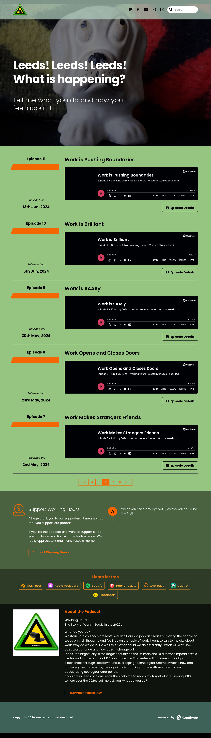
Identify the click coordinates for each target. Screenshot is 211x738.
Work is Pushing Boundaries (100, 159)
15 (99, 482)
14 (91, 482)
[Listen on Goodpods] (103, 599)
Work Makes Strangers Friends (103, 417)
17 (112, 482)
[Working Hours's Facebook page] (136, 10)
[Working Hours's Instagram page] (152, 10)
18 (119, 482)
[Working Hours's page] (160, 10)
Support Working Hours (51, 552)
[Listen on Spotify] (93, 588)
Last (128, 482)
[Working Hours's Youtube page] (144, 10)
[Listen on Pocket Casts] (123, 588)
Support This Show (86, 698)
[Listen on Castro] (182, 588)
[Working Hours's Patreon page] (130, 10)
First (83, 482)
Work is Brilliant (84, 224)
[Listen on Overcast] (155, 588)
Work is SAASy (83, 288)
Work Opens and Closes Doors (102, 353)
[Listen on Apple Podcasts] (60, 588)
